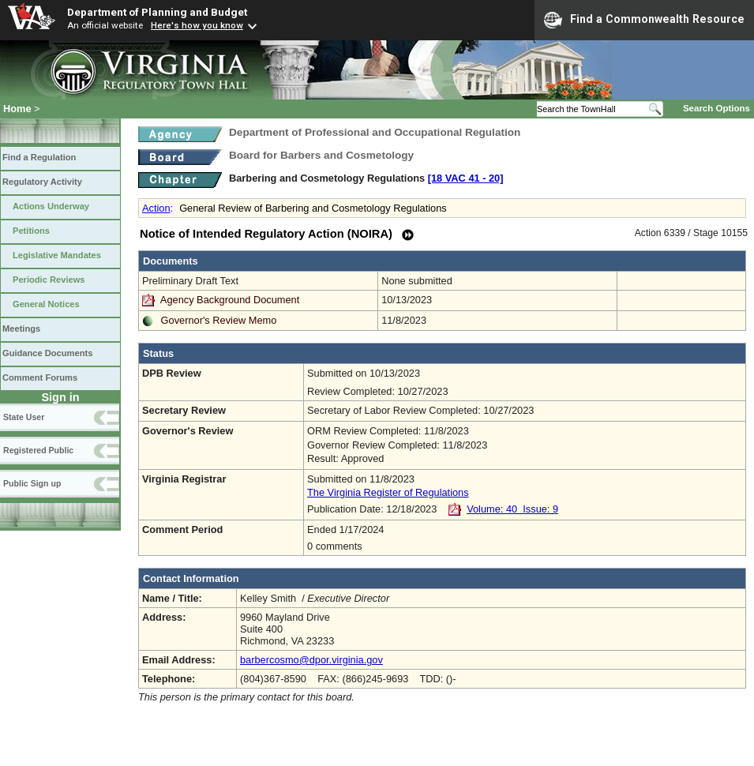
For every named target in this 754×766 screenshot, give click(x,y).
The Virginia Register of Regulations (388, 492)
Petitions (31, 230)
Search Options (716, 108)
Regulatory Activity (42, 181)
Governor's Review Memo (219, 320)
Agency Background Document (229, 300)
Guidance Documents (47, 353)
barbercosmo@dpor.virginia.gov (311, 660)
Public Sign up (32, 483)
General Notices (46, 304)
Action (156, 208)
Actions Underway (51, 206)
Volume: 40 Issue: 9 (512, 509)
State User (23, 417)
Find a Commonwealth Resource (644, 20)
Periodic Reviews (49, 279)
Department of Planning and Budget (157, 12)
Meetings (21, 328)
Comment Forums (39, 377)
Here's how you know (197, 25)
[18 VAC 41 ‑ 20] (466, 178)
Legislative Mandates (57, 255)
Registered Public (38, 450)
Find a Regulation (39, 157)
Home (17, 109)
